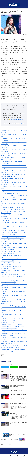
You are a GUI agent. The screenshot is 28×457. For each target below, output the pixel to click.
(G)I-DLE (8, 361)
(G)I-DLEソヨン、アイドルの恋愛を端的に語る (13, 299)
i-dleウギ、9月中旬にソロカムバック (11, 193)
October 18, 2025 (20, 123)
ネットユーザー (3, 361)
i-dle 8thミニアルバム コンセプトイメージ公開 (13, 274)
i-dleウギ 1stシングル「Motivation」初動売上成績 (14, 165)
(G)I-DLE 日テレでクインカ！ (9, 305)
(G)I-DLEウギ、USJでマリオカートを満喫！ (12, 324)
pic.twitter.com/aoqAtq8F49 (16, 119)
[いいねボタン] (2, 355)
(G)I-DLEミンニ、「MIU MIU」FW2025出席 (12, 318)
